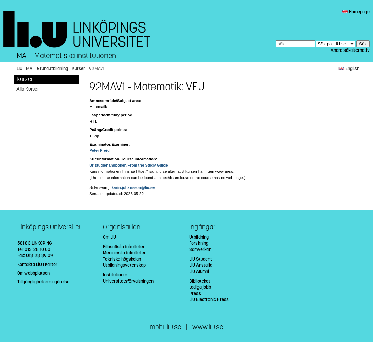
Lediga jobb (200, 287)
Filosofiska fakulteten (124, 247)
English (348, 68)
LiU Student (200, 259)
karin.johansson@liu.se (133, 187)
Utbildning (199, 237)
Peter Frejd (99, 150)
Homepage (356, 12)
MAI (29, 68)
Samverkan (200, 249)
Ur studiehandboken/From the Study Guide (128, 165)
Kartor (51, 264)
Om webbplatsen (33, 273)
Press (195, 293)
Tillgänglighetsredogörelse (43, 282)
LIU (19, 68)
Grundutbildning (52, 68)
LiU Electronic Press (209, 300)
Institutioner (115, 275)
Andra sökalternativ (350, 50)
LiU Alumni (199, 271)
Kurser (78, 68)
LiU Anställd (200, 265)
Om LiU (109, 237)
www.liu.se (207, 327)
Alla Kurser (27, 89)
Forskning (198, 243)
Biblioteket (199, 281)
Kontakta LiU (29, 264)
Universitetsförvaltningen (128, 281)
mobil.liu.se (165, 327)
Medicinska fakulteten (124, 253)
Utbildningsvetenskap (124, 265)
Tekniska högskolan (122, 259)
